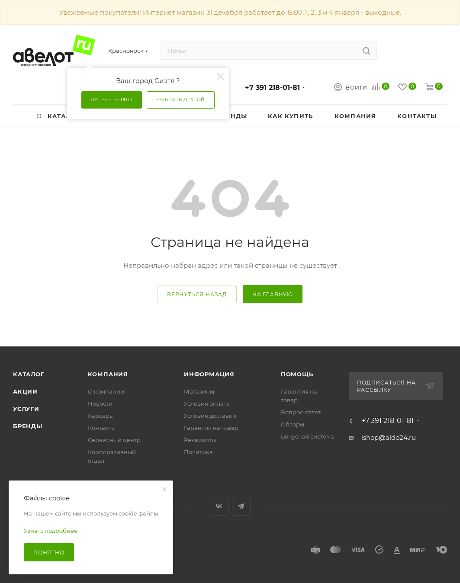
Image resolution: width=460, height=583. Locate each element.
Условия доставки (210, 415)
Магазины (199, 391)
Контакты (102, 427)
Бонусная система (307, 436)
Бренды (27, 426)
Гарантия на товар (211, 427)
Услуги (26, 408)
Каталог (29, 374)
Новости (100, 403)
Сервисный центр (114, 439)
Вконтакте (219, 506)
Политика (198, 451)
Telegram (241, 506)
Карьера (100, 415)
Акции (25, 391)
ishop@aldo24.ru (388, 437)
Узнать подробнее (50, 530)
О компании (106, 391)
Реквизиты (200, 439)
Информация (209, 374)
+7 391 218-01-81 (272, 87)
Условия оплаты (207, 403)
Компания (108, 374)
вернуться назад (197, 294)
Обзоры (292, 424)
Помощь (297, 374)
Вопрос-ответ (301, 412)
